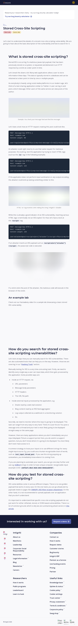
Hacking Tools (27, 364)
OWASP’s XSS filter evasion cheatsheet (47, 490)
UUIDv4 (17, 465)
